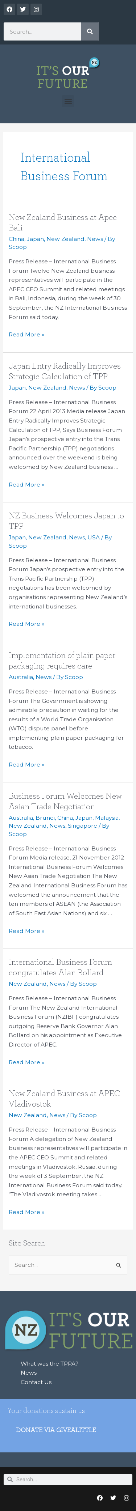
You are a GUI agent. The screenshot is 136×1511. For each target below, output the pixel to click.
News (95, 238)
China (16, 238)
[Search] (90, 31)
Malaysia (107, 817)
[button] (68, 101)
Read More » (26, 334)
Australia (21, 677)
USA (93, 537)
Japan (35, 238)
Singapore (82, 825)
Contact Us (36, 1382)
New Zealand (65, 238)
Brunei (45, 817)
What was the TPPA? (49, 1363)
